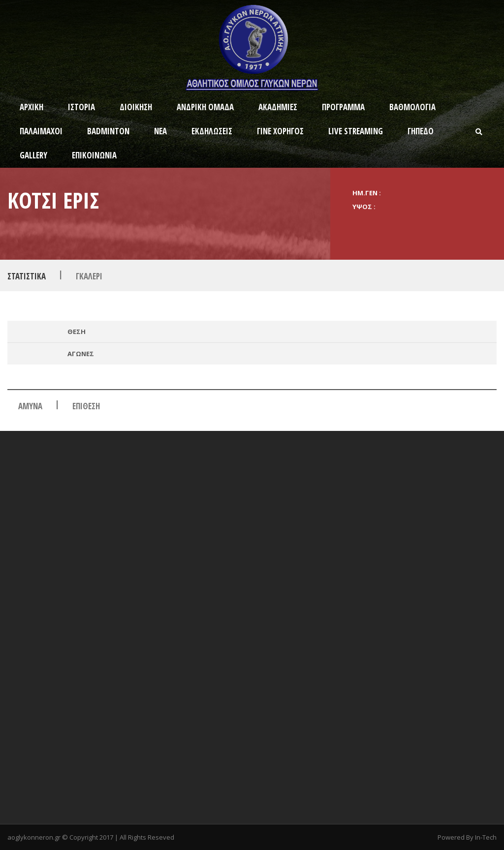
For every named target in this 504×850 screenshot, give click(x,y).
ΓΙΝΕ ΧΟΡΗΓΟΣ (280, 131)
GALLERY (33, 155)
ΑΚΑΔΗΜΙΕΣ (277, 107)
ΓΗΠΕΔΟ (421, 131)
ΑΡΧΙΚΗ (31, 107)
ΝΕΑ (160, 131)
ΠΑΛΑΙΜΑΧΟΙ (41, 131)
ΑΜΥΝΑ (30, 406)
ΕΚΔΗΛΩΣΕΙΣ (211, 131)
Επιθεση (86, 406)
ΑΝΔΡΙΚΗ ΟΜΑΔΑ (205, 107)
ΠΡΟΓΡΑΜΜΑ (343, 107)
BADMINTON (108, 131)
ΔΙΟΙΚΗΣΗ (136, 107)
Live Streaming (355, 131)
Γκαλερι (89, 275)
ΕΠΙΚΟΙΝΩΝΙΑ (94, 155)
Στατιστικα (26, 275)
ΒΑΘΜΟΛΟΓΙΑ (412, 107)
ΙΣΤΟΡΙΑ (81, 107)
